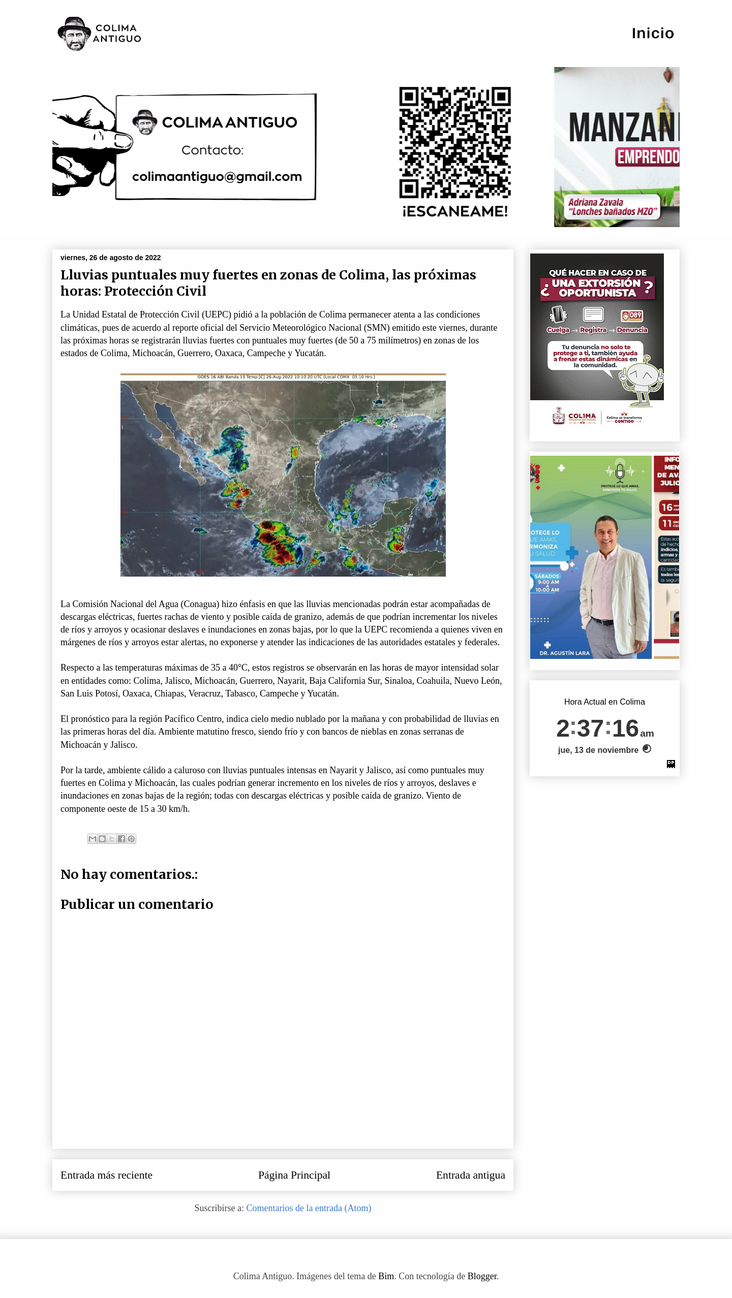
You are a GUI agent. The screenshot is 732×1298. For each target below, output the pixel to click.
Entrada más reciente (106, 1175)
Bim (386, 1276)
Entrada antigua (470, 1175)
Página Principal (294, 1175)
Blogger (482, 1276)
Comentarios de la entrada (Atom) (309, 1208)
